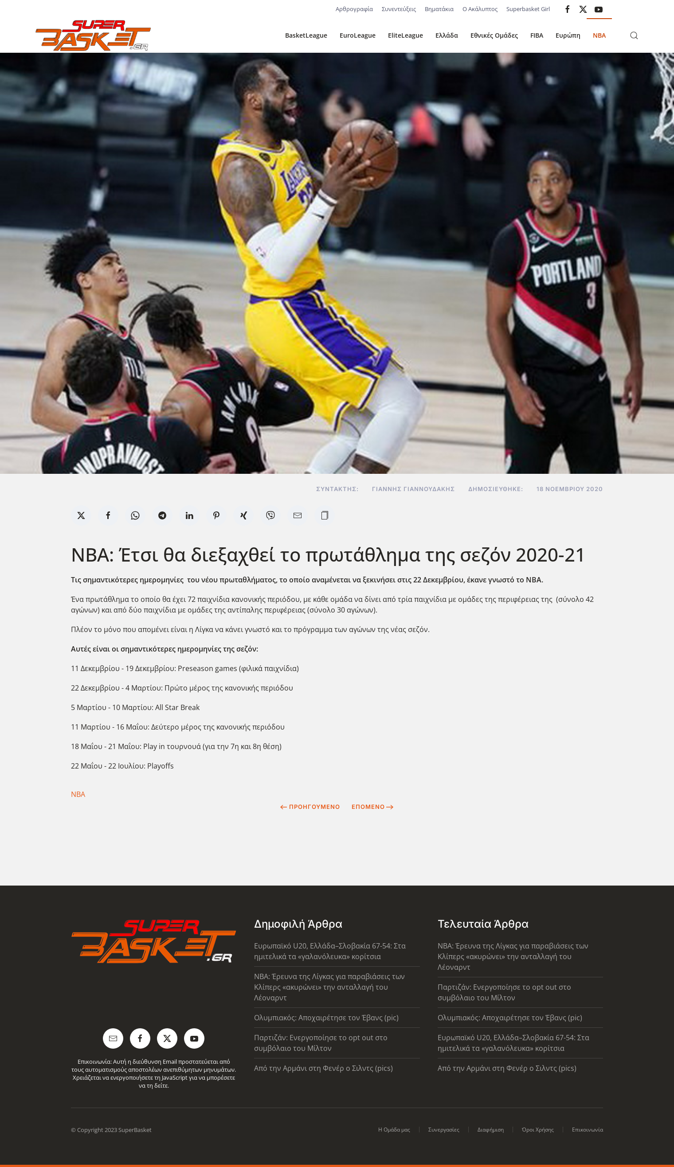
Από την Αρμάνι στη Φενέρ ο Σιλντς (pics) (323, 1068)
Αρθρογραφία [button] (354, 9)
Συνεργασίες (443, 1129)
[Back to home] (93, 35)
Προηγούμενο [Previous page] (310, 806)
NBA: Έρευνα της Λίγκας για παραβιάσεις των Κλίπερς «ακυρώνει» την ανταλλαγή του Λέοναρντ (329, 987)
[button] (634, 35)
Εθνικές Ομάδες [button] (494, 35)
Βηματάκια (439, 9)
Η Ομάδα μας (394, 1129)
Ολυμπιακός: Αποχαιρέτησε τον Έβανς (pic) (326, 1018)
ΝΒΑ (78, 794)
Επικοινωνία (587, 1129)
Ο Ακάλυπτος (480, 9)
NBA (599, 35)
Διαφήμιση (491, 1129)
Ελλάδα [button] (446, 35)
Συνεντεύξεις (399, 9)
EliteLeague (405, 35)
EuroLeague (358, 35)
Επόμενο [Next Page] (373, 806)
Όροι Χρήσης (538, 1129)
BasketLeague (306, 35)
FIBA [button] (536, 35)
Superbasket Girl (528, 9)
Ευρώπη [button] (568, 35)
